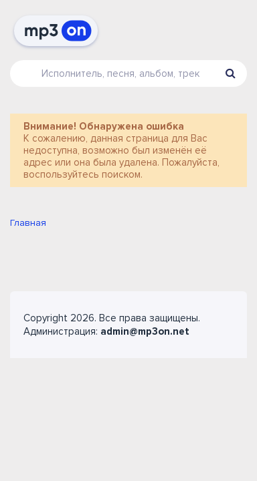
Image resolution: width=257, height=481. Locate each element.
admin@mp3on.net (144, 331)
